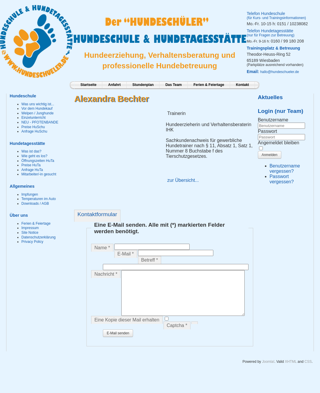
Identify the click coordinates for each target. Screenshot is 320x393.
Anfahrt (114, 85)
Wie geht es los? (34, 156)
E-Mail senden (118, 350)
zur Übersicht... (183, 180)
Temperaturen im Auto (38, 199)
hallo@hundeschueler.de (279, 72)
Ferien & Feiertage (208, 85)
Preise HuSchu (33, 127)
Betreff (149, 260)
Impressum (30, 228)
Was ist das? (31, 151)
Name (102, 247)
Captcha (177, 342)
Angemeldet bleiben (278, 142)
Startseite (88, 85)
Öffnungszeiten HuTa (37, 161)
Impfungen (29, 194)
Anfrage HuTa (32, 170)
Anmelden (270, 155)
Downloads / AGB (35, 203)
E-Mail (126, 253)
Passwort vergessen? (282, 179)
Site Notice (29, 233)
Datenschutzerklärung (38, 237)
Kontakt (242, 85)
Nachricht (105, 274)
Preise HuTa (30, 165)
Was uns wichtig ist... (37, 104)
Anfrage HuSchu (34, 131)
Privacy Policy (32, 242)
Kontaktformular (97, 214)
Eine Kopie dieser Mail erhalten (126, 336)
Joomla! (268, 378)
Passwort (267, 131)
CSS (308, 378)
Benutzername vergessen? (285, 168)
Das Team (173, 85)
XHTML (291, 378)
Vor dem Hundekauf (36, 108)
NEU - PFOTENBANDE (39, 122)
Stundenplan (143, 85)
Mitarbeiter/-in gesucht (38, 174)
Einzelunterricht (33, 118)
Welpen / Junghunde (37, 113)
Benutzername (273, 119)
